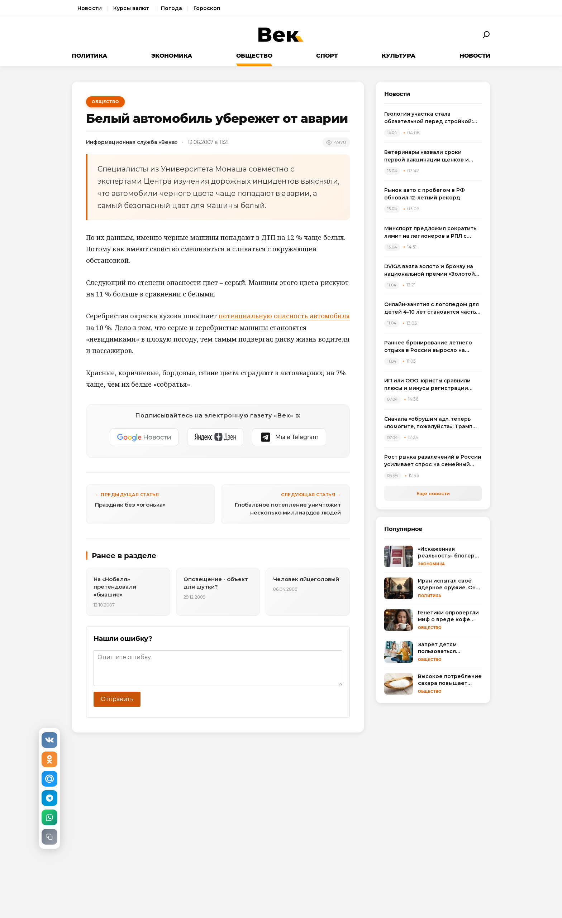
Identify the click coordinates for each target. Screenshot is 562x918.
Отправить (117, 699)
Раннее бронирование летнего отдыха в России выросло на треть (428, 346)
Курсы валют (131, 8)
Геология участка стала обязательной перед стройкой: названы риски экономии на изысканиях (428, 118)
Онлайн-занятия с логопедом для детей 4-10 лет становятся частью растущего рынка (432, 308)
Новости (89, 8)
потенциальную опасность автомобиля (284, 315)
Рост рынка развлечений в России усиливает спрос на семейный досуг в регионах (432, 461)
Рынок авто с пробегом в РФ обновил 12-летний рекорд (424, 194)
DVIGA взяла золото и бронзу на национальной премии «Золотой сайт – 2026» (429, 270)
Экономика (171, 55)
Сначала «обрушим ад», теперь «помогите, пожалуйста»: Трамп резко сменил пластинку (428, 423)
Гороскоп (207, 8)
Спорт (327, 55)
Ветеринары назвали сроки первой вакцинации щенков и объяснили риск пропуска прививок (426, 156)
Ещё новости (433, 493)
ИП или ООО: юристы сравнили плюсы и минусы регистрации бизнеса (427, 384)
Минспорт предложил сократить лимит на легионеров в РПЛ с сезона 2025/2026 (430, 232)
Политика (89, 55)
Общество (254, 55)
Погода (171, 8)
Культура (398, 55)
